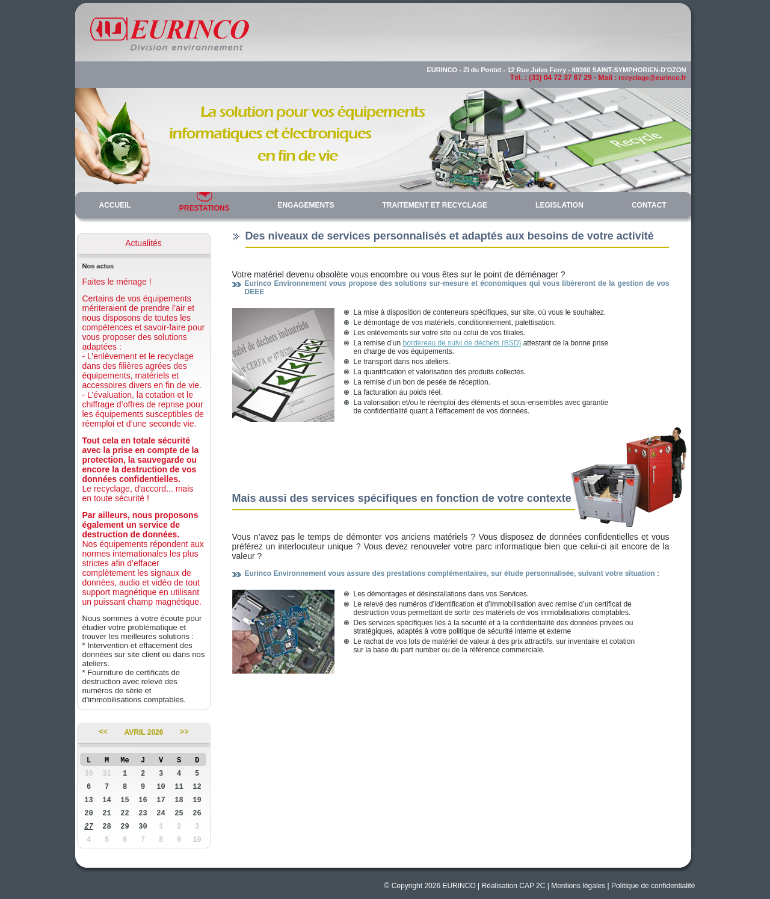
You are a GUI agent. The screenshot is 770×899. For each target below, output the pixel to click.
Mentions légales (578, 886)
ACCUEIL (115, 205)
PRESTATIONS (204, 208)
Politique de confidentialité (653, 886)
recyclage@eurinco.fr (652, 77)
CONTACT (649, 205)
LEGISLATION (559, 205)
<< (103, 732)
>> (184, 732)
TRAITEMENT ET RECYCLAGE (434, 205)
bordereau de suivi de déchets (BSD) (462, 343)
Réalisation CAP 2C (514, 886)
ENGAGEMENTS (305, 205)
